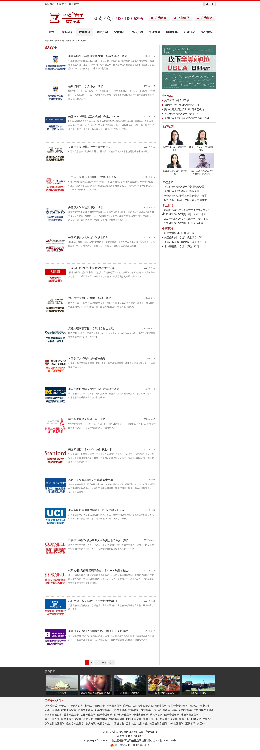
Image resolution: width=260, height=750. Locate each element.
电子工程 (64, 705)
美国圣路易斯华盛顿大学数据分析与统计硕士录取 (97, 56)
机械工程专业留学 (71, 719)
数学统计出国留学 (55, 723)
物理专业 (184, 719)
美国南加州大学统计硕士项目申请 (183, 237)
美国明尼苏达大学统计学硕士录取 (88, 237)
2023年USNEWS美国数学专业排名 (183, 223)
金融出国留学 (114, 705)
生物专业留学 (119, 710)
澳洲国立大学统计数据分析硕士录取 (89, 298)
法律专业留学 (88, 714)
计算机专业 (118, 723)
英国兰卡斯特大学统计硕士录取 (87, 419)
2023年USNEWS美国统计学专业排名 (185, 214)
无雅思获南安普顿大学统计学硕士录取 (91, 328)
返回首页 (50, 4)
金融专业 (88, 719)
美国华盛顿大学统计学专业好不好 (183, 113)
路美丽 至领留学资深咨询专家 (201, 147)
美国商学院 (101, 719)
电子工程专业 (52, 719)
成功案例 (84, 32)
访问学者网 (156, 714)
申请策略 (172, 32)
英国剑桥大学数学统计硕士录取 (87, 358)
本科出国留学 (176, 723)
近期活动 (189, 32)
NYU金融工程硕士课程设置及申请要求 (185, 200)
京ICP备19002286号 (164, 740)
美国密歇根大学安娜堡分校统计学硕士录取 (93, 389)
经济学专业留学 (75, 723)
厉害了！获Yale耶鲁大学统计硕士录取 (90, 479)
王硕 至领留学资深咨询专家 (174, 171)
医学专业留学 (104, 714)
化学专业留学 (102, 710)
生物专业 (208, 719)
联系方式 (74, 4)
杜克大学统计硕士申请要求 (179, 233)
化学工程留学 (52, 710)
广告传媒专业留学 (203, 710)
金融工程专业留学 (182, 710)
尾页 (111, 662)
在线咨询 (160, 17)
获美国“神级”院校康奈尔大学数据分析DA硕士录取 (98, 540)
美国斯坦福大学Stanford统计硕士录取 (90, 449)
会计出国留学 (140, 714)
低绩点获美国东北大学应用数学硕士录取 (92, 177)
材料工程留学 (68, 710)
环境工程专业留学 (200, 705)
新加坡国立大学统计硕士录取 (85, 86)
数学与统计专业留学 (66, 18)
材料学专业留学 (168, 719)
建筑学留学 (77, 705)
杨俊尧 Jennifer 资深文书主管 (174, 147)
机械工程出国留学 (95, 705)
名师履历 (168, 126)
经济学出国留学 (161, 710)
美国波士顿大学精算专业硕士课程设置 (185, 195)
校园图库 (50, 671)
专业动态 (67, 32)
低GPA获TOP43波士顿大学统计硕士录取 (92, 267)
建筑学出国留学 (190, 714)
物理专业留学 (85, 710)
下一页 (103, 662)
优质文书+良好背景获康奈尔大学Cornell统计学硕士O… (100, 570)
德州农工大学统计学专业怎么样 (181, 104)
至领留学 (190, 723)
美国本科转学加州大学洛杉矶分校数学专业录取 (96, 510)
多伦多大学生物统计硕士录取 (85, 207)
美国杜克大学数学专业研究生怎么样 (184, 109)
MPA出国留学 (133, 719)
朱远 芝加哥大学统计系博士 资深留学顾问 (201, 171)
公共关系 (91, 723)
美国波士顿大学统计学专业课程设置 (184, 186)
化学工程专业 (150, 719)
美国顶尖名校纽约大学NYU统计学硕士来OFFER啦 (98, 631)
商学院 (127, 705)
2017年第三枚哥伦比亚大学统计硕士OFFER (93, 600)
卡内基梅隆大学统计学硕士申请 (181, 246)
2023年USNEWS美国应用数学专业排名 (186, 218)
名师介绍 (102, 32)
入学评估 (183, 17)
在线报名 (206, 17)
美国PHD (202, 723)
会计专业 (143, 723)
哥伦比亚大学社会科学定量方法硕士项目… (188, 118)
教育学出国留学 (53, 714)
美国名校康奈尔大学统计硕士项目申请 (185, 242)
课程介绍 (137, 32)
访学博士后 (51, 705)
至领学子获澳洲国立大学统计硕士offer (91, 146)
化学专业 (196, 719)
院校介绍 (119, 32)
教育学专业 (103, 723)
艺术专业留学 (71, 714)
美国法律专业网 (158, 723)
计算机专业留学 (123, 714)
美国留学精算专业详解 (176, 100)
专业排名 (154, 32)
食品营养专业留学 (178, 705)
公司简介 (62, 4)
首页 (51, 32)
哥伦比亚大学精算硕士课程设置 (181, 191)
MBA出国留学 (116, 719)
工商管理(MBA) (141, 705)
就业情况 (207, 32)
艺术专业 (131, 723)
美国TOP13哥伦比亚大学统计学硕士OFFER (93, 116)
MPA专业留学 (158, 705)
